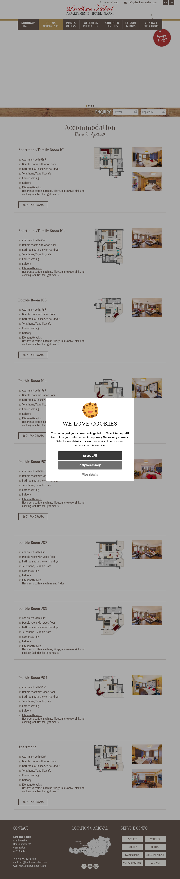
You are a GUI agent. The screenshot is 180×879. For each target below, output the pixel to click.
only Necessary (90, 465)
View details (90, 474)
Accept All (90, 456)
